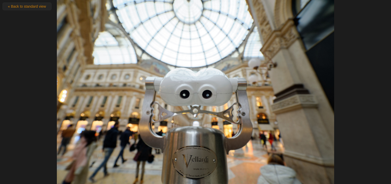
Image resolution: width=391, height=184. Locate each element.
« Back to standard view (27, 6)
